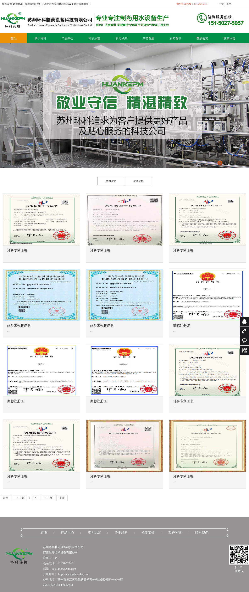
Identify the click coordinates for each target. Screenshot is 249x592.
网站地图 (18, 3)
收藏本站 (30, 3)
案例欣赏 (111, 181)
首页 (6, 498)
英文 (228, 3)
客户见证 (175, 532)
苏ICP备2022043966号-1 (58, 585)
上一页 (19, 498)
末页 (62, 498)
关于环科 (121, 532)
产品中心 (67, 532)
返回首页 (7, 3)
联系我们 (201, 532)
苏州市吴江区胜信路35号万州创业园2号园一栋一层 (90, 579)
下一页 (48, 498)
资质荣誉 (148, 532)
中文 (221, 3)
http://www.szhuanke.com (73, 574)
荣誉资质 (138, 181)
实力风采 (94, 532)
